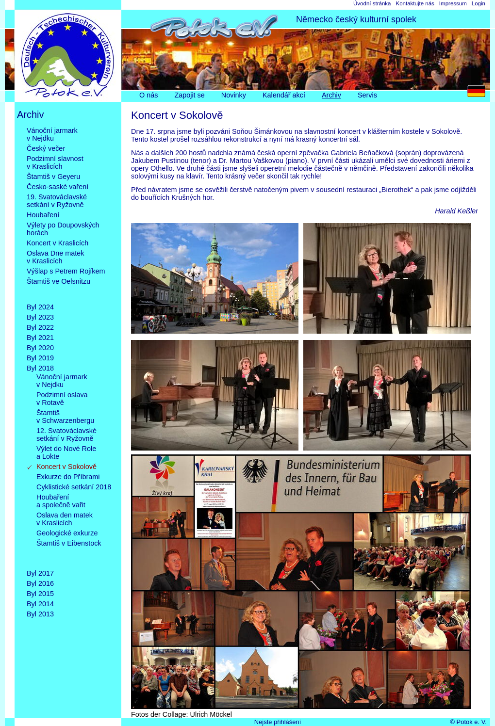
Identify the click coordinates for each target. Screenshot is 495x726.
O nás (148, 95)
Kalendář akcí (284, 95)
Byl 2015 (40, 593)
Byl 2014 (40, 604)
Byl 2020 (40, 348)
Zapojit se (189, 95)
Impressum (453, 3)
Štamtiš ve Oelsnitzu (58, 289)
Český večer (46, 148)
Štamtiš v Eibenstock (68, 551)
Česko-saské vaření (57, 187)
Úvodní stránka (372, 3)
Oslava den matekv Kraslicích (64, 519)
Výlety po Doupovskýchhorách (63, 229)
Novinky (233, 95)
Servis (367, 95)
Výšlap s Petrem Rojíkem (66, 271)
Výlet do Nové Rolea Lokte (66, 452)
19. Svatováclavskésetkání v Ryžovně (57, 201)
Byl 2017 (40, 573)
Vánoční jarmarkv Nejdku (52, 134)
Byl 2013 (40, 614)
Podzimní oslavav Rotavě (62, 398)
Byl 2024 (40, 307)
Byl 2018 (40, 368)
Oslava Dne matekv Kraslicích (55, 257)
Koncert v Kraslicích (57, 243)
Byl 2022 (40, 327)
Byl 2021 (40, 337)
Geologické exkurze (67, 533)
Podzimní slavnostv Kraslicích (55, 162)
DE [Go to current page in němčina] (478, 93)
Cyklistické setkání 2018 (73, 487)
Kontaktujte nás (415, 3)
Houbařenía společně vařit (60, 501)
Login (478, 3)
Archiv (331, 95)
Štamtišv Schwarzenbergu (65, 416)
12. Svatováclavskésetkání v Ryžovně (66, 434)
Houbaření (43, 215)
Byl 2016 (40, 583)
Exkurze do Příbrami (67, 477)
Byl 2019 (40, 358)
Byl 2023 (40, 317)
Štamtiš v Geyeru (53, 176)
